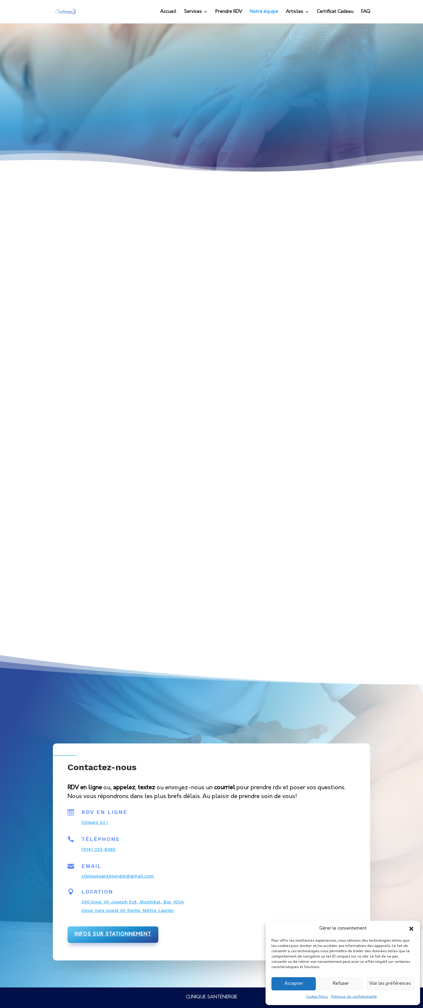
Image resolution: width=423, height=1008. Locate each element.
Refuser (341, 984)
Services (193, 12)
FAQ (365, 12)
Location (97, 891)
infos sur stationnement (113, 934)
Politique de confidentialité (354, 997)
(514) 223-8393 (98, 849)
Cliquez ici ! (94, 822)
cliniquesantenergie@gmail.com (117, 876)
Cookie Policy (317, 997)
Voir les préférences (390, 984)
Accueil (168, 12)
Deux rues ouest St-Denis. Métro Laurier (127, 910)
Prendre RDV (228, 12)
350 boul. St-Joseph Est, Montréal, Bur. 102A (132, 902)
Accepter (293, 984)
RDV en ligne (104, 812)
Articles (294, 12)
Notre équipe (264, 12)
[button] (411, 929)
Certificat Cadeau (335, 12)
